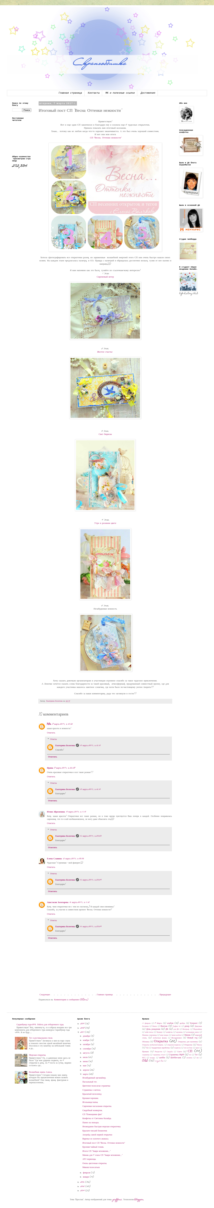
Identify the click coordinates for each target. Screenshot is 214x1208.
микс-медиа (164, 1035)
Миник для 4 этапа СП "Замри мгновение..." (102, 1155)
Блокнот (193, 1023)
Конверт (160, 1032)
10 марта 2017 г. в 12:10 (90, 745)
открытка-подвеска (174, 1045)
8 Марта (158, 1023)
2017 (82, 1032)
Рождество (158, 1052)
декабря (87, 1036)
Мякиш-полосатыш (91, 1167)
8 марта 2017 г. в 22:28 (64, 768)
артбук (182, 1023)
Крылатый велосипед (91, 1094)
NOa (49, 724)
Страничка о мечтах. (91, 1090)
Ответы (53, 739)
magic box (159, 1061)
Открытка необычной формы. (153, 1045)
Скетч (179, 1052)
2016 (82, 1182)
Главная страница (70, 93)
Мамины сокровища (149, 1035)
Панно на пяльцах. (90, 1122)
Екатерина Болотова (65, 745)
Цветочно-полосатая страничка (96, 1086)
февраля (87, 1173)
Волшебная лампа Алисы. (40, 1072)
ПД (147, 1048)
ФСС (144, 1058)
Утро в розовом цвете (105, 523)
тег (190, 1055)
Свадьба (170, 1052)
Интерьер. (186, 1029)
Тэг (196, 1055)
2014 (82, 1191)
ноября (86, 1040)
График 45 (177, 1026)
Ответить (51, 733)
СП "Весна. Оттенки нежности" (105, 137)
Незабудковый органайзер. (94, 1078)
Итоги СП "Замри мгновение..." (96, 1151)
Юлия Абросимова (56, 812)
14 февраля (146, 1023)
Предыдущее (165, 994)
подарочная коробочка (161, 1048)
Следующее (44, 994)
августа (86, 1053)
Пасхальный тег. (89, 1082)
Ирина (50, 768)
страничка (145, 1055)
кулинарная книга (192, 1032)
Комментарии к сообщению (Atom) (71, 1000)
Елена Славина (54, 859)
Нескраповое (176, 1038)
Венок (154, 1026)
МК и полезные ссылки (120, 93)
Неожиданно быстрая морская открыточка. (101, 1126)
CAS (145, 1061)
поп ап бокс (188, 1048)
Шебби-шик (176, 1057)
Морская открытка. (37, 1055)
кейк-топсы (149, 1032)
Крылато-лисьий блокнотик (94, 1131)
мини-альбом (176, 1035)
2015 (82, 1186)
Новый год (192, 1038)
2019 (82, 1024)
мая (85, 1066)
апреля (86, 1070)
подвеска (177, 1048)
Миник (187, 1035)
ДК (166, 1029)
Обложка (145, 1042)
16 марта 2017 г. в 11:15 (79, 902)
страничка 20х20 (159, 1055)
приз (197, 1048)
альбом (170, 1023)
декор (186, 1026)
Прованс (145, 1052)
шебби (162, 1057)
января (86, 1177)
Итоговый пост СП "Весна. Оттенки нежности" (103, 1143)
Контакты (94, 93)
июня (85, 1061)
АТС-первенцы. (89, 1159)
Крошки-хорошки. (90, 1098)
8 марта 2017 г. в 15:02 (62, 724)
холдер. (152, 1058)
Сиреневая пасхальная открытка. (97, 1106)
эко (197, 1058)
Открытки (188, 1045)
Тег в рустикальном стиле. (41, 1038)
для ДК (176, 1029)
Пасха (199, 1045)
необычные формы (160, 1038)
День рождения (153, 1029)
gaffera (117, 1199)
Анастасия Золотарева (57, 902)
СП (190, 1051)
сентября (87, 1049)
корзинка (179, 1032)
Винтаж (164, 1026)
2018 (82, 1028)
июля (85, 1057)
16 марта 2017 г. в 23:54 (91, 880)
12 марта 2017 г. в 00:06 (73, 859)
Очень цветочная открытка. (94, 1163)
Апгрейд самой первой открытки (97, 1135)
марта (86, 1074)
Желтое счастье (105, 352)
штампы (189, 1058)
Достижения (148, 93)
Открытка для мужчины (188, 1042)
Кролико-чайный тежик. (93, 1147)
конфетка (169, 1032)
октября (87, 1044)
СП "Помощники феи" (92, 1114)
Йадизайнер (197, 1029)
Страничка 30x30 (176, 1055)
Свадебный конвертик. (92, 1110)
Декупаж (198, 1026)
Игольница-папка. (90, 1102)
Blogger (139, 1199)
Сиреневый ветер (105, 277)
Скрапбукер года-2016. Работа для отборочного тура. (40, 1024)
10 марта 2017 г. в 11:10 (76, 812)
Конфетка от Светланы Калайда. (97, 1118)
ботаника (145, 1026)
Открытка (161, 1041)
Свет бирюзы (105, 434)
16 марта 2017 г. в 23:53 (90, 836)
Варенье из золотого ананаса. (95, 1139)
